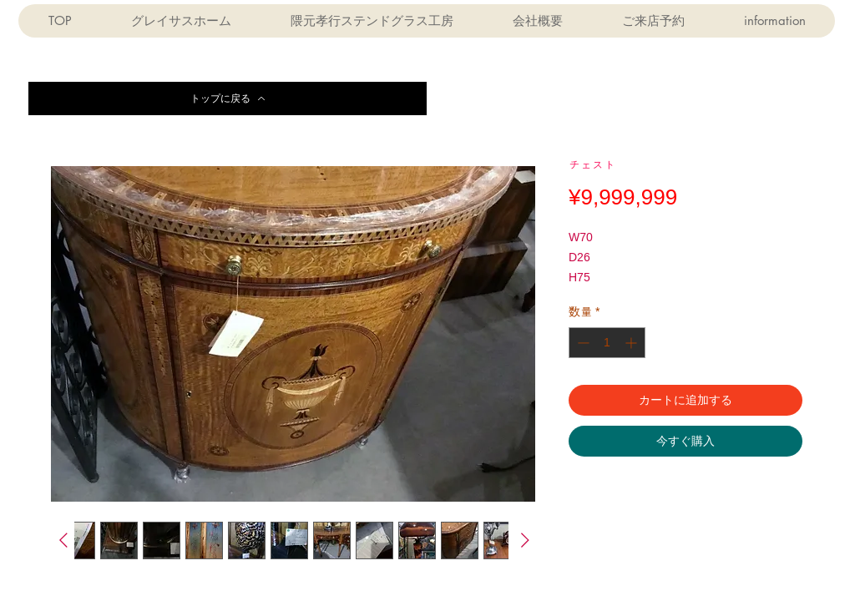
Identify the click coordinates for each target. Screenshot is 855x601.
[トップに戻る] (227, 98)
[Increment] (632, 342)
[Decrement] (581, 342)
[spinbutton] (607, 342)
